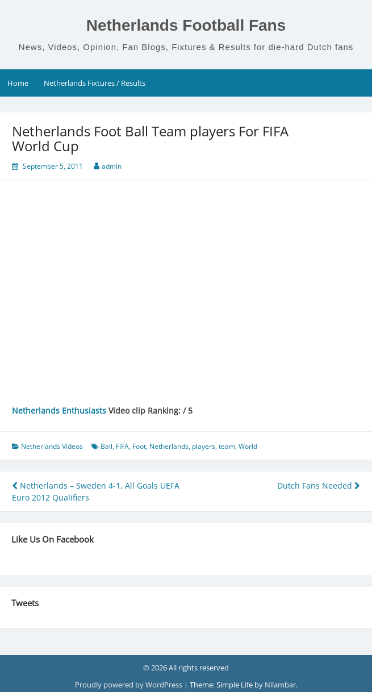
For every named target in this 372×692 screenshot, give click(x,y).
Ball (106, 446)
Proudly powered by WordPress (129, 685)
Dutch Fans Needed (318, 485)
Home (17, 83)
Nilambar (280, 685)
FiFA (122, 446)
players (203, 446)
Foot (139, 446)
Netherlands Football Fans (186, 25)
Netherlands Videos (52, 446)
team (227, 446)
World (248, 446)
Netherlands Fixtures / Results (94, 83)
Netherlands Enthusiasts (59, 410)
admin (112, 166)
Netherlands (169, 446)
